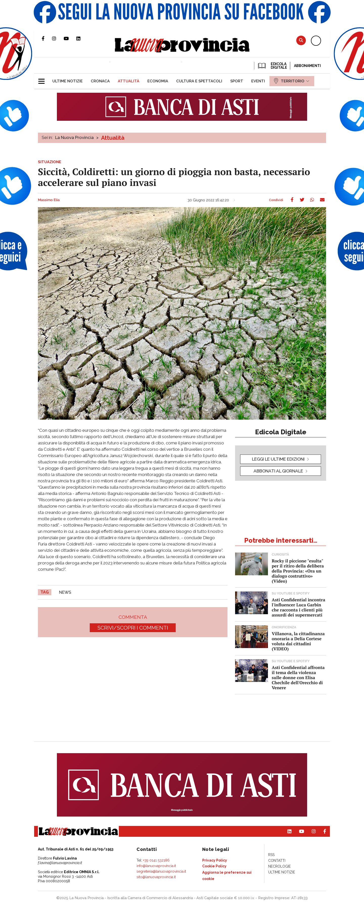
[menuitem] (67, 81)
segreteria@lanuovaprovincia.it (161, 871)
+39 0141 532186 (156, 860)
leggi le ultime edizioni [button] (278, 459)
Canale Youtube (70, 38)
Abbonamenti (307, 66)
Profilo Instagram (58, 38)
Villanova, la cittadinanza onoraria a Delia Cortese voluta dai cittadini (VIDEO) (298, 641)
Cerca (301, 40)
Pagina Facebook (47, 38)
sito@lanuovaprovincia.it (156, 877)
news (65, 592)
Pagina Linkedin (82, 38)
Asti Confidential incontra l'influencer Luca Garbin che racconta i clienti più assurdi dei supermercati (298, 607)
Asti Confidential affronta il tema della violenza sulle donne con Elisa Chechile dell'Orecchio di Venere (298, 677)
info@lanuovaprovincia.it (156, 866)
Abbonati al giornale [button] (278, 470)
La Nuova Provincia (74, 137)
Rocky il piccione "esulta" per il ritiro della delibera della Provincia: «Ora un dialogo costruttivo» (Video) (298, 571)
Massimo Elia (49, 200)
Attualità (112, 137)
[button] (43, 79)
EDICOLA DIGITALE (272, 65)
